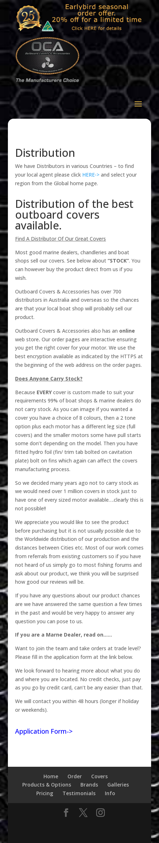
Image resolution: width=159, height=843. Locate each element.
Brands (89, 784)
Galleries (118, 784)
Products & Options (46, 784)
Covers (99, 776)
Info (110, 793)
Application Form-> (44, 731)
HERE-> (90, 174)
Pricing (44, 793)
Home (50, 776)
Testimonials (78, 793)
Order (74, 776)
